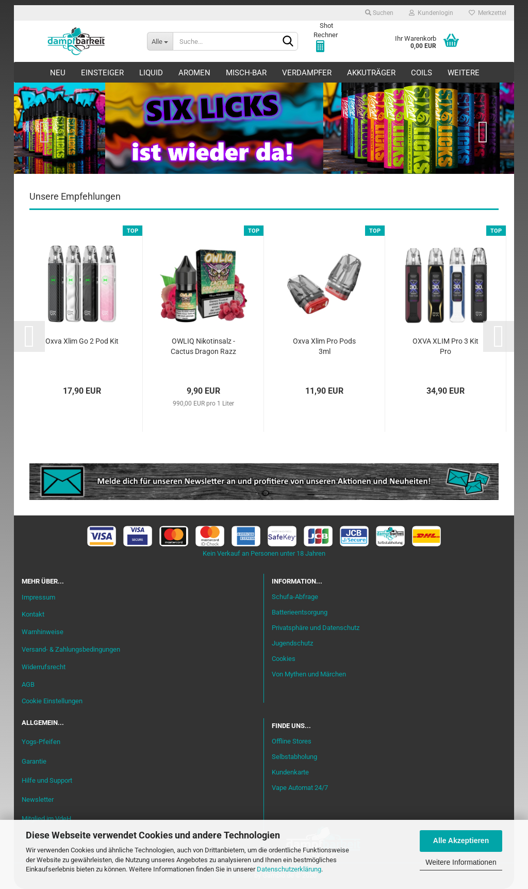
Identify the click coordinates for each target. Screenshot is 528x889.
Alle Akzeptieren (461, 840)
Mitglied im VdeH (46, 818)
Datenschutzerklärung (289, 869)
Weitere (464, 72)
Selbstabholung (294, 757)
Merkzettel (487, 13)
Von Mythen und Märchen (309, 674)
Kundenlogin (431, 13)
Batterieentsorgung (299, 612)
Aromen (194, 72)
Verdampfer (307, 72)
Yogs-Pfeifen (41, 742)
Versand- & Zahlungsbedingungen (71, 649)
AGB (28, 684)
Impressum (38, 597)
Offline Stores (291, 741)
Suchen (379, 13)
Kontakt (33, 614)
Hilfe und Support (47, 780)
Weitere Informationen (460, 862)
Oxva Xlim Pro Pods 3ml (324, 346)
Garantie (34, 761)
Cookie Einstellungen (52, 701)
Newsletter (38, 799)
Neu (57, 72)
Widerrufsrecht (43, 667)
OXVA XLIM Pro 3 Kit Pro (445, 346)
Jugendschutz (292, 643)
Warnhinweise (42, 632)
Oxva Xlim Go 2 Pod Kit (82, 341)
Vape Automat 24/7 (300, 787)
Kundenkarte (290, 772)
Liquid (151, 72)
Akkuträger (371, 72)
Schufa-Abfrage (295, 597)
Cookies (283, 658)
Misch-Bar (246, 72)
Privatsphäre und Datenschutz (315, 628)
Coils (421, 72)
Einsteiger (102, 72)
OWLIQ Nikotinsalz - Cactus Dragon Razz (203, 346)
